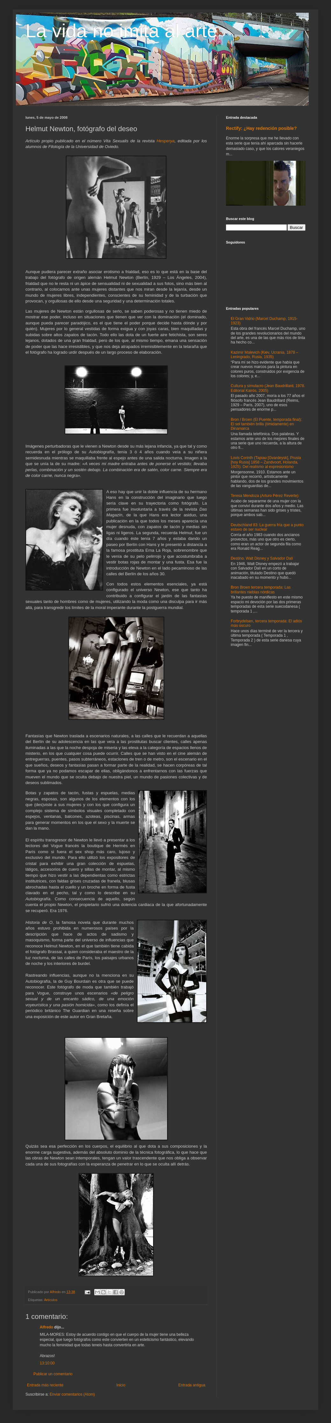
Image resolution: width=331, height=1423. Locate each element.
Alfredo (46, 1327)
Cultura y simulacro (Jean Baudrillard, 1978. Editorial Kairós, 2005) (268, 388)
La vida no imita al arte (121, 30)
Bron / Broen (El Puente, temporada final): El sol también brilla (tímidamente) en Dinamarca (266, 424)
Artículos (50, 1300)
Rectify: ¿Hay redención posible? (261, 128)
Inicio (120, 1385)
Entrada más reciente (45, 1385)
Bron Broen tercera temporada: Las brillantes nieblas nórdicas (261, 589)
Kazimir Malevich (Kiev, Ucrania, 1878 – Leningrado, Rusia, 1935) (264, 354)
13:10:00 (47, 1363)
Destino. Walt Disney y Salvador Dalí (262, 558)
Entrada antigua (191, 1385)
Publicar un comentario (53, 1374)
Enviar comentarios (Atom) (72, 1394)
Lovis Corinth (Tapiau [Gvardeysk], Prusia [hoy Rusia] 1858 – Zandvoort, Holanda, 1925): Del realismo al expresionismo (266, 462)
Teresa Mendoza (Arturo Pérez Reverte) (265, 495)
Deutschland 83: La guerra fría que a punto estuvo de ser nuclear (267, 527)
